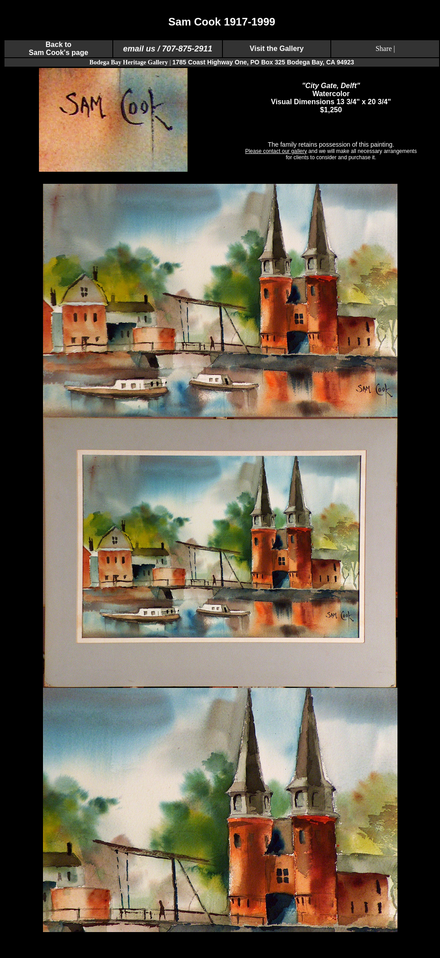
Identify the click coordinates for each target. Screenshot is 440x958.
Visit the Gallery (277, 48)
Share (384, 48)
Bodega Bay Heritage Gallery (129, 62)
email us (139, 48)
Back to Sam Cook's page (58, 48)
